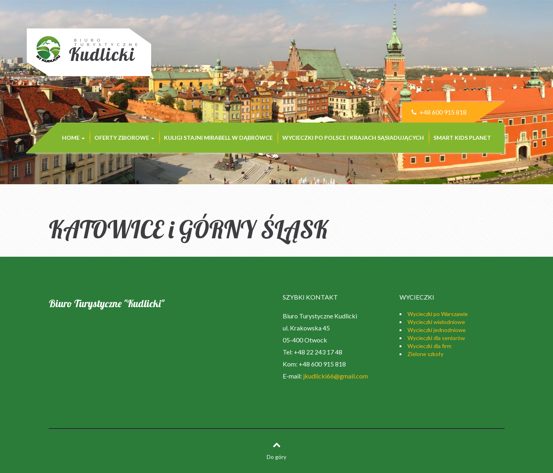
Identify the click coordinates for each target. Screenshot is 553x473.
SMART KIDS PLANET (462, 137)
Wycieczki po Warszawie (437, 313)
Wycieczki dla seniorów (436, 337)
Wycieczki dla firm (429, 345)
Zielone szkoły (425, 353)
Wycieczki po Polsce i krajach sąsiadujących (353, 137)
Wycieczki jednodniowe (436, 329)
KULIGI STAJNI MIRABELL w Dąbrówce (218, 137)
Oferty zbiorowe (124, 137)
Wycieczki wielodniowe (436, 321)
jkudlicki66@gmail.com (335, 376)
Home (73, 137)
